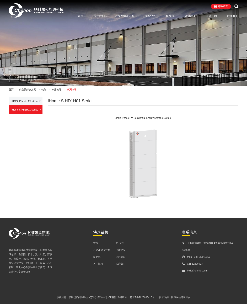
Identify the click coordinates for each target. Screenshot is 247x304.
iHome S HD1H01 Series (25, 109)
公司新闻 (190, 15)
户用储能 (56, 89)
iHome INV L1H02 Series (25, 100)
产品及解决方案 (124, 15)
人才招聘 (211, 15)
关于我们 (99, 15)
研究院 (170, 15)
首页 (80, 15)
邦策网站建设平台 (180, 297)
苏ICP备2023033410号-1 (143, 297)
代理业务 (150, 15)
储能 (43, 89)
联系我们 (232, 15)
